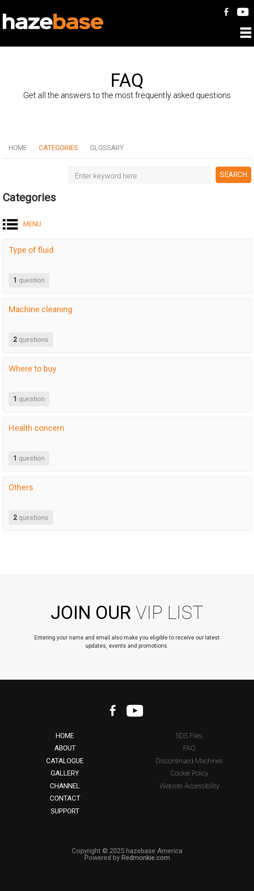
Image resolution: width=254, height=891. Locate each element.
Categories (58, 148)
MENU (32, 224)
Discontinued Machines (189, 761)
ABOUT (65, 748)
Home (18, 148)
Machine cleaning (40, 309)
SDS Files (189, 736)
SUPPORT (65, 811)
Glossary (107, 148)
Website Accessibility (189, 786)
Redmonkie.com (146, 858)
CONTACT (65, 798)
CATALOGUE (65, 761)
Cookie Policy (189, 773)
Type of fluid (31, 250)
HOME (65, 736)
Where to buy (33, 368)
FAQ (189, 748)
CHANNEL (65, 786)
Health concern (36, 428)
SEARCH (233, 174)
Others (21, 487)
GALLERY (65, 773)
